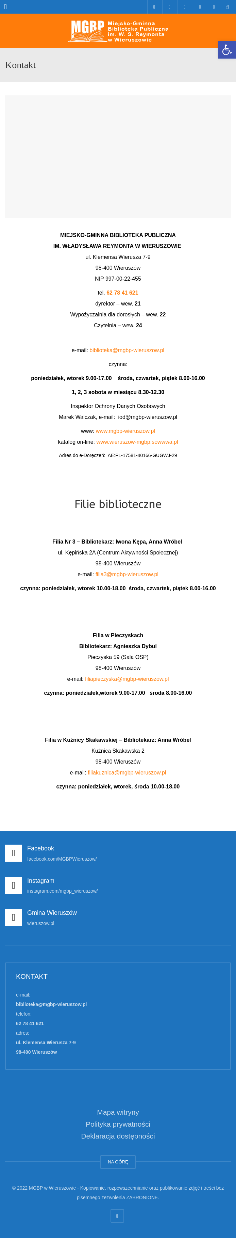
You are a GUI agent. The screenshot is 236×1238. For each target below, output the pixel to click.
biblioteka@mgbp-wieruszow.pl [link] (126, 350)
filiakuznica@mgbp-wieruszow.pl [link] (127, 772)
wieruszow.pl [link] (40, 923)
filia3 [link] (101, 574)
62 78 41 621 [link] (122, 293)
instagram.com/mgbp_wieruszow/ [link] (62, 891)
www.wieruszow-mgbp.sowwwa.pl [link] (137, 442)
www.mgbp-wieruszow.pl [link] (125, 431)
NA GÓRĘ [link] (118, 1161)
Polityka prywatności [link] (118, 1124)
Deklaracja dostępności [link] (118, 1136)
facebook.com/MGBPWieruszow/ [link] (62, 859)
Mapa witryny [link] (118, 1112)
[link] (227, 50)
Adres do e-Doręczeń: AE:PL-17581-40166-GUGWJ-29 (118, 455)
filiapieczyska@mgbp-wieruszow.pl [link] (127, 679)
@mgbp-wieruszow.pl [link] (132, 574)
